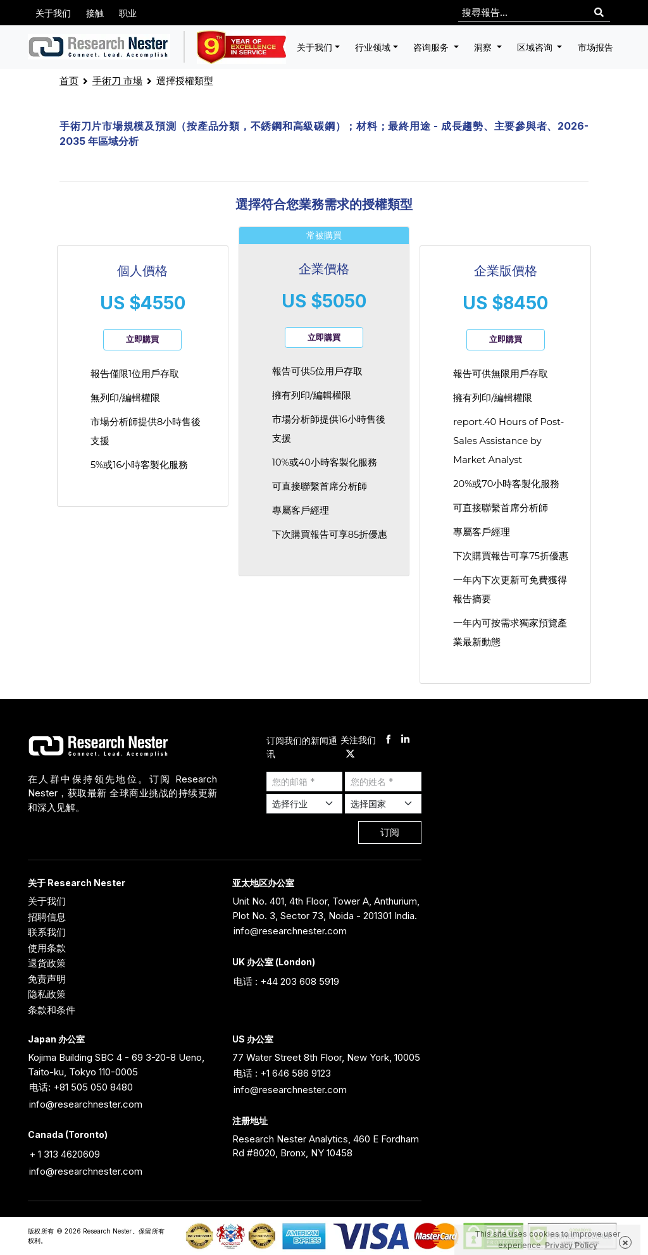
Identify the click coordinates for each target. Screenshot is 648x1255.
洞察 (484, 47)
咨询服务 (432, 47)
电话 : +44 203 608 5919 (286, 981)
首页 (68, 81)
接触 (95, 13)
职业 (128, 13)
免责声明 (47, 979)
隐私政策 (47, 994)
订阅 (389, 832)
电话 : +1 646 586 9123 (282, 1073)
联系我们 (47, 932)
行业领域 (372, 47)
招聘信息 (47, 917)
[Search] (599, 13)
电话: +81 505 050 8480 (81, 1087)
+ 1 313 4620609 (64, 1154)
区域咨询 (536, 47)
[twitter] (350, 754)
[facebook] (388, 740)
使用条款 (47, 948)
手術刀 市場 (117, 81)
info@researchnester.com (290, 931)
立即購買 (142, 339)
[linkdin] (405, 740)
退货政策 (47, 963)
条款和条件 (51, 1010)
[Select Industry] (304, 803)
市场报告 (595, 47)
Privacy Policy (571, 1245)
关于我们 (53, 13)
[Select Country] (383, 803)
